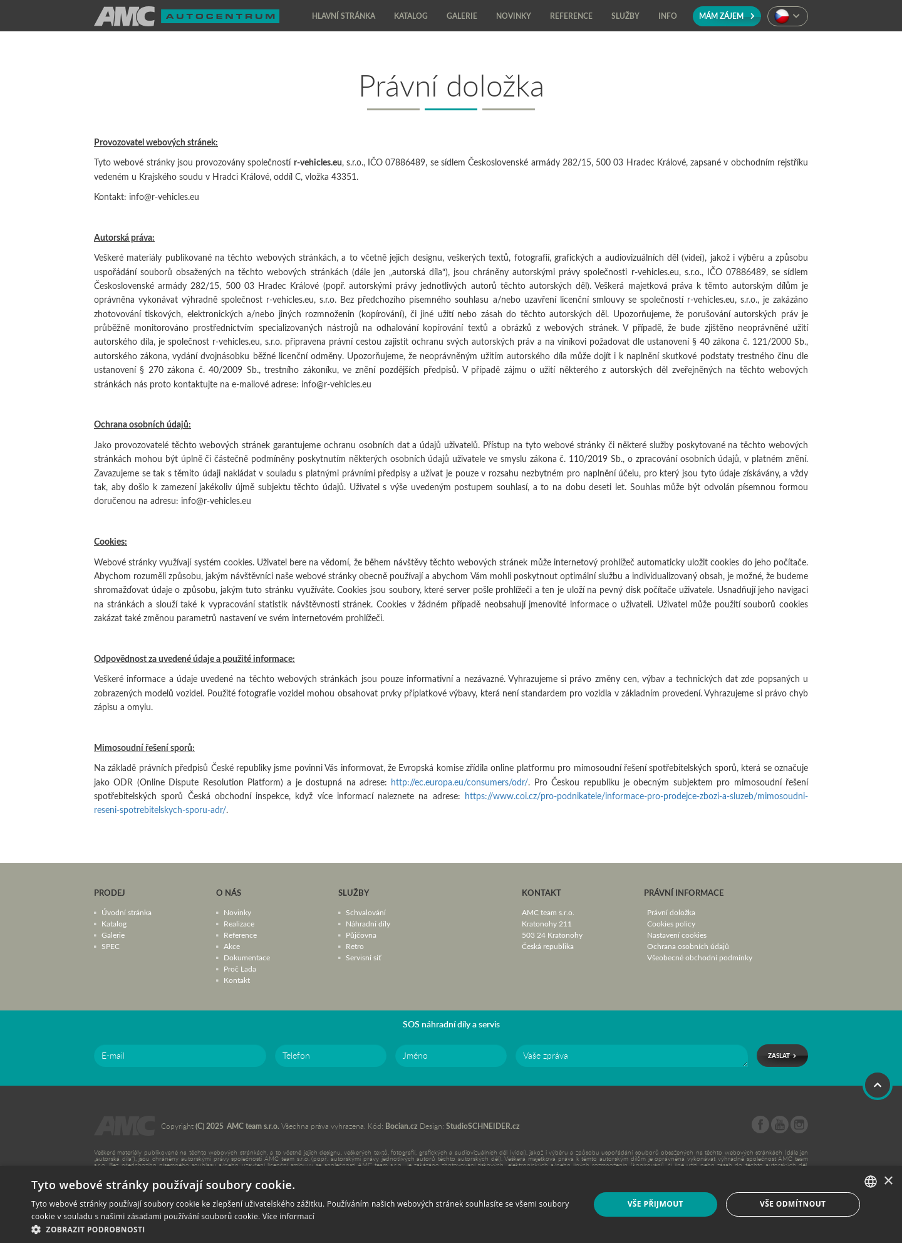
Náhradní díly (368, 923)
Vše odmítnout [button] (793, 1203)
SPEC (110, 946)
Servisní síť (363, 957)
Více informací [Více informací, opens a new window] (288, 1216)
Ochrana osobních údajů (688, 946)
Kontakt (237, 980)
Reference (240, 935)
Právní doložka (671, 912)
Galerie (113, 935)
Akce (232, 946)
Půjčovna (361, 935)
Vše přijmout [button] (655, 1203)
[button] (302, 1228)
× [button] (888, 1181)
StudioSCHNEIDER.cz (483, 1126)
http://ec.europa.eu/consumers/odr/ (459, 782)
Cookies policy (671, 923)
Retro (355, 946)
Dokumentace (247, 957)
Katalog (114, 923)
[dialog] (451, 1204)
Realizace (239, 923)
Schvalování (366, 912)
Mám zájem (727, 16)
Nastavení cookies (677, 935)
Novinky (237, 912)
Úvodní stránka (126, 912)
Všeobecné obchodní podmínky (699, 957)
